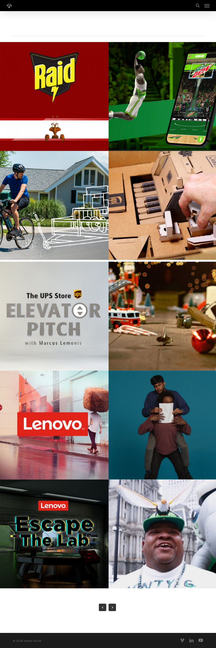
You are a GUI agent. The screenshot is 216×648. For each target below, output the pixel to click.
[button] (207, 5)
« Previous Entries (102, 607)
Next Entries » (112, 607)
